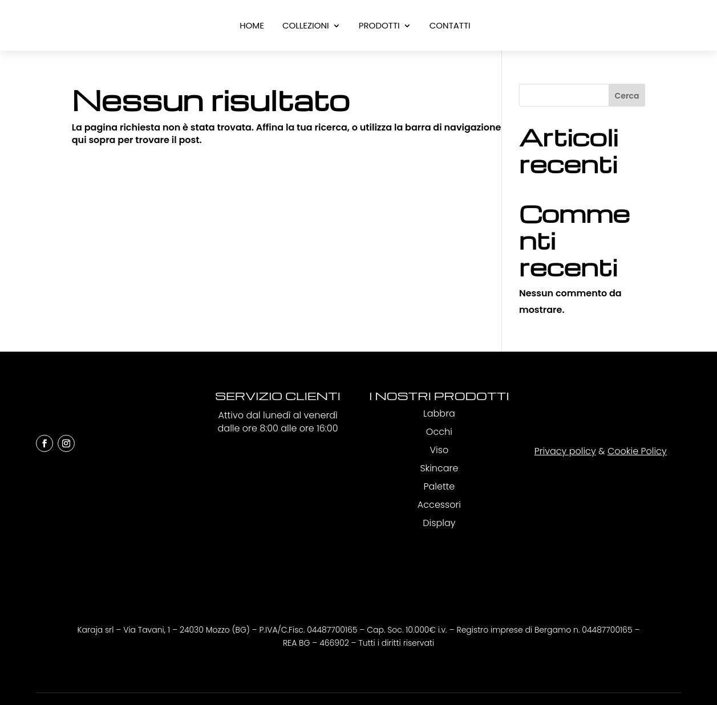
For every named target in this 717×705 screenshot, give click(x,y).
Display (439, 522)
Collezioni (305, 26)
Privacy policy (565, 451)
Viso (439, 450)
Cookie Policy (637, 451)
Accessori (439, 504)
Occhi (439, 431)
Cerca (627, 95)
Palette (439, 486)
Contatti (450, 26)
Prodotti (379, 26)
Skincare (439, 468)
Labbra (439, 413)
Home (252, 26)
